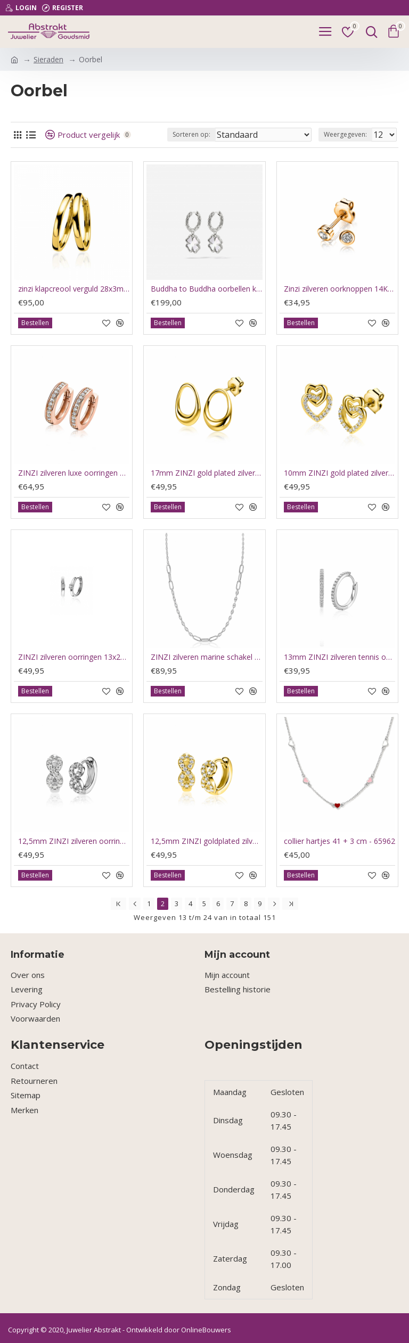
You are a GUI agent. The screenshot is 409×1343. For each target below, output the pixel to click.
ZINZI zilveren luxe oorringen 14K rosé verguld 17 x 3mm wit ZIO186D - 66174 (73, 473)
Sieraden (48, 59)
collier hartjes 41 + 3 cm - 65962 (339, 841)
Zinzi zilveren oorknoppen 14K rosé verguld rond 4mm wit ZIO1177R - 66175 (339, 289)
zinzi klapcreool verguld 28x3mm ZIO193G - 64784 (73, 289)
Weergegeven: (345, 134)
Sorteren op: (191, 134)
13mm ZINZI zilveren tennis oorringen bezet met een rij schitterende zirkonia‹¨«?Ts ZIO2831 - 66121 (339, 657)
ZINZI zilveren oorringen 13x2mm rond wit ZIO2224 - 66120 (73, 657)
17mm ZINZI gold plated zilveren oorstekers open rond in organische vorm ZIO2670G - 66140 (206, 473)
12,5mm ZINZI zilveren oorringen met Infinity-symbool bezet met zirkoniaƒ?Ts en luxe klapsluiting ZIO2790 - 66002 (73, 841)
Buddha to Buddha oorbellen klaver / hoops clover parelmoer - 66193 (206, 289)
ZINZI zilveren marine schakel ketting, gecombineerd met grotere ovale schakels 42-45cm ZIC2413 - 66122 (206, 657)
